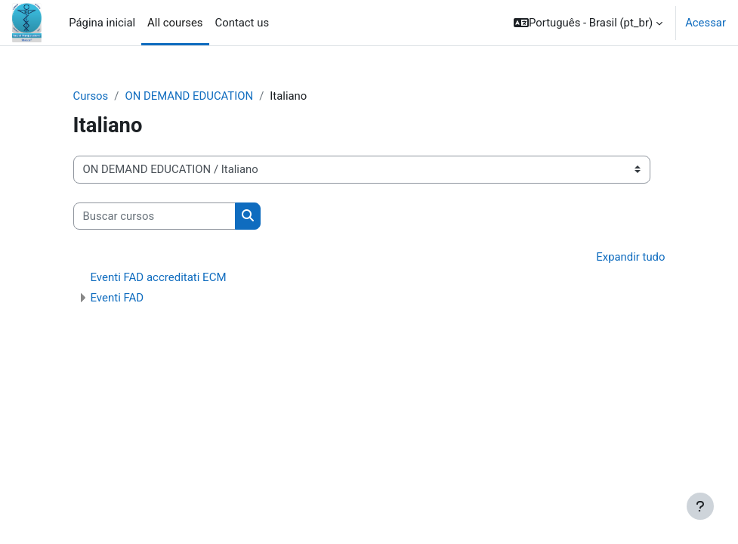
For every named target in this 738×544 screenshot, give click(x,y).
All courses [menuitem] (174, 22)
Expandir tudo (630, 257)
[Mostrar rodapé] (700, 506)
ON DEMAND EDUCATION (189, 96)
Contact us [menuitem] (242, 22)
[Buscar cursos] (154, 216)
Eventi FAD (117, 297)
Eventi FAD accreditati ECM (159, 277)
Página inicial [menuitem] (102, 22)
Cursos (91, 96)
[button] (588, 22)
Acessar (705, 22)
